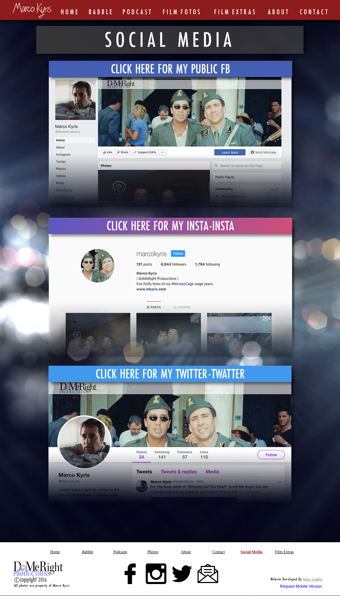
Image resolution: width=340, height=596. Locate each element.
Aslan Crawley (313, 579)
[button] (153, 552)
